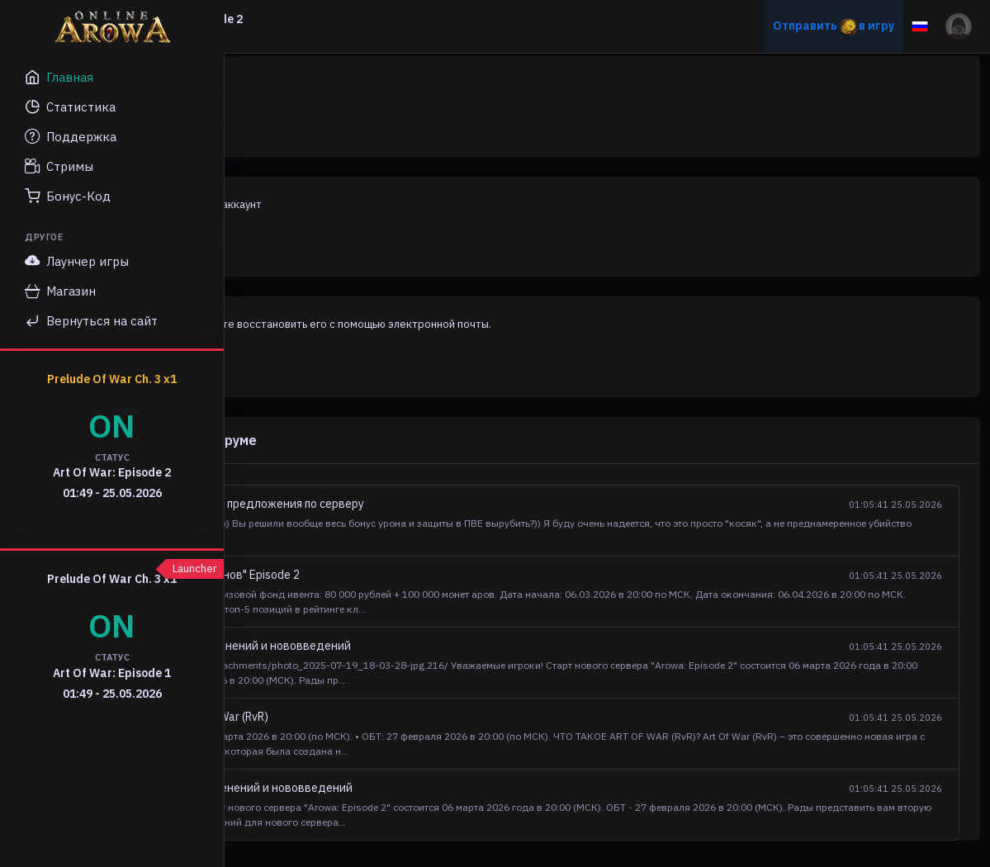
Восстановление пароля (350, 368)
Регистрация (319, 247)
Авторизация (320, 127)
